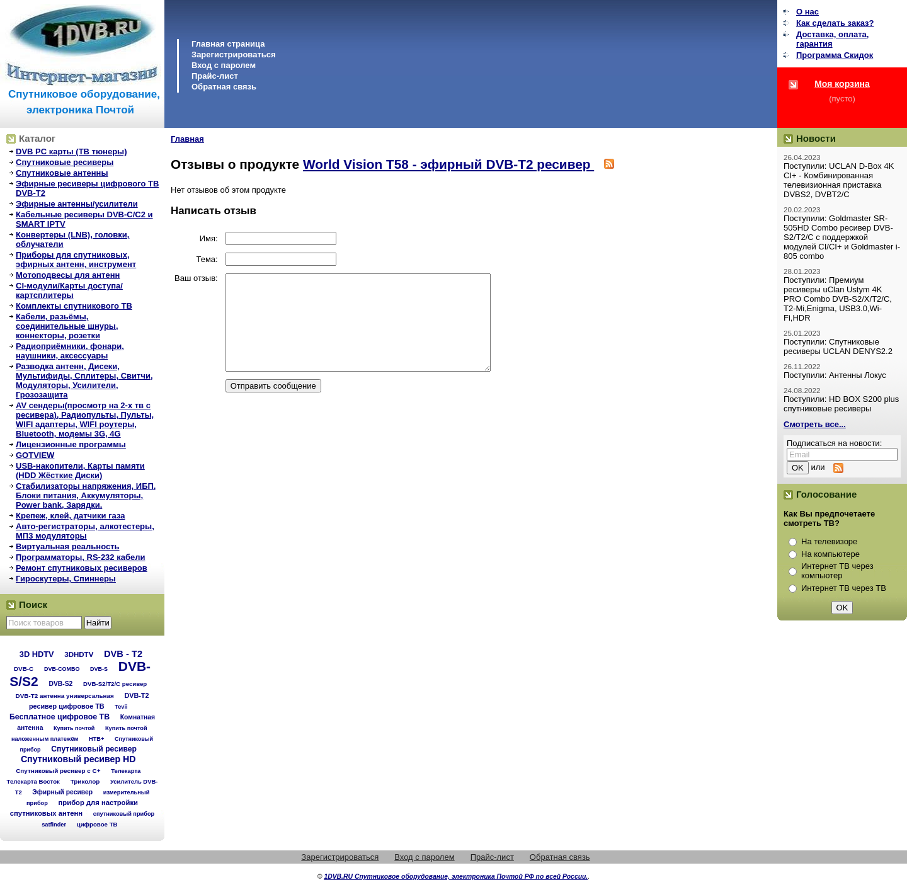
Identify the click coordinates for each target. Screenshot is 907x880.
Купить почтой (74, 728)
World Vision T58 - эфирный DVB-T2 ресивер (448, 164)
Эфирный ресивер (62, 792)
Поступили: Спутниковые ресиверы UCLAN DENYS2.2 (838, 346)
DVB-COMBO (62, 669)
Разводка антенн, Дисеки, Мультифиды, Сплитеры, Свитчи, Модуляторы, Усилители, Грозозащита (84, 380)
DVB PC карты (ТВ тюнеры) (71, 151)
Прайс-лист (214, 76)
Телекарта (125, 770)
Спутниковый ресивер (94, 749)
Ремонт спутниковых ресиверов (81, 568)
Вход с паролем (223, 65)
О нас (807, 11)
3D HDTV (37, 654)
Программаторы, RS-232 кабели (80, 557)
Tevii (121, 707)
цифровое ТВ (97, 824)
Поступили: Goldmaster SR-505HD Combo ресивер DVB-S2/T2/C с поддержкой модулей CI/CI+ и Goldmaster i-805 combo (842, 237)
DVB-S (99, 669)
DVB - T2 (123, 654)
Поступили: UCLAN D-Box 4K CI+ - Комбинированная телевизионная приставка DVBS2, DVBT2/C (839, 180)
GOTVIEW (35, 455)
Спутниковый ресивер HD (78, 759)
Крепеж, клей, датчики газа (70, 515)
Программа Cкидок (834, 55)
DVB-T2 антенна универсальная (65, 695)
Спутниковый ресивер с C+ (58, 770)
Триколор (85, 781)
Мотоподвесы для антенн (68, 275)
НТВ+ (96, 739)
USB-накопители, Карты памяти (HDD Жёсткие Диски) (80, 470)
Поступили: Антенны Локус (835, 375)
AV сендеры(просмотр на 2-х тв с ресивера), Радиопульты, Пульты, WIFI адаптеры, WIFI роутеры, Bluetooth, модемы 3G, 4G (85, 419)
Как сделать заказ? (835, 23)
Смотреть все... (815, 424)
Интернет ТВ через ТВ (843, 588)
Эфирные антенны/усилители (77, 204)
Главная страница (228, 44)
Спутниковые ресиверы (64, 162)
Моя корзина (842, 84)
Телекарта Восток (33, 781)
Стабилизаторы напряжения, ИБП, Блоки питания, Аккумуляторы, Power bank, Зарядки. (86, 495)
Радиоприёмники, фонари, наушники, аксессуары (70, 350)
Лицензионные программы (71, 444)
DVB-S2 (60, 683)
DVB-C (23, 668)
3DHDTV (78, 654)
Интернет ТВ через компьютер (837, 570)
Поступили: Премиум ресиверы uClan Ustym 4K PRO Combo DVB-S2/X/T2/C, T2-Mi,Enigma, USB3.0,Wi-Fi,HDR (838, 299)
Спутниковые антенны (62, 173)
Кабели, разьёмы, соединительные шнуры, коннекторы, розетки (67, 326)
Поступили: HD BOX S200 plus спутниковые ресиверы (841, 403)
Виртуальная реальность (68, 546)
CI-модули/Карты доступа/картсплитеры (69, 290)
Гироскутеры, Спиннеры (66, 578)
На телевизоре (829, 541)
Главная (187, 139)
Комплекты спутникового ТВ (74, 306)
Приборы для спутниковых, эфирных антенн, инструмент (76, 259)
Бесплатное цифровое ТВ (59, 716)
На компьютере (830, 554)
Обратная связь (223, 86)
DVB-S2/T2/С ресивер (115, 683)
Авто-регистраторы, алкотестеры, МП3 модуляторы (85, 531)
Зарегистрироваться (233, 54)
